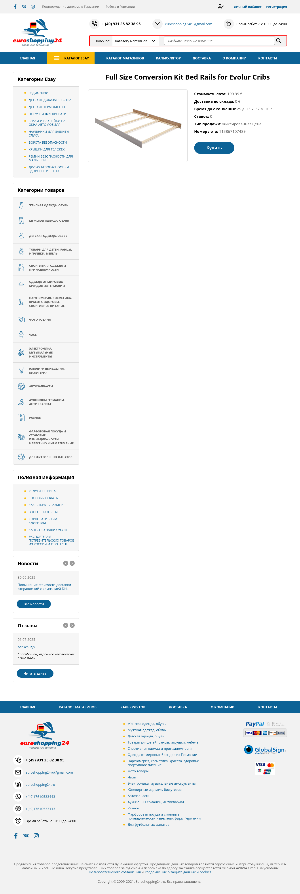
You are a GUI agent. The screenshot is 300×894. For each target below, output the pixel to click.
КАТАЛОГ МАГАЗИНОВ (125, 58)
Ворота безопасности (48, 142)
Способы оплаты (44, 498)
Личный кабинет (248, 7)
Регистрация (276, 7)
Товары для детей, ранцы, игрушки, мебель (163, 742)
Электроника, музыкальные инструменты (162, 783)
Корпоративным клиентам (43, 521)
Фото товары (138, 771)
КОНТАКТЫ (267, 58)
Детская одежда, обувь (146, 736)
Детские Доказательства (50, 100)
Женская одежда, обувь (147, 723)
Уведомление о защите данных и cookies (178, 872)
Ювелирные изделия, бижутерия (155, 789)
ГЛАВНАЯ (27, 58)
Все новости (34, 604)
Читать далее (35, 673)
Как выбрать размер (46, 505)
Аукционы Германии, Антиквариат (156, 802)
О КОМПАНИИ (234, 58)
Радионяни (38, 93)
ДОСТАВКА (202, 58)
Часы (132, 777)
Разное (133, 808)
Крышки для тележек (47, 149)
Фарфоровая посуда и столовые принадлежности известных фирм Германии (164, 816)
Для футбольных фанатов (148, 824)
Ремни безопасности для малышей (51, 158)
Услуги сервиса (42, 491)
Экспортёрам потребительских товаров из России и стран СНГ (51, 540)
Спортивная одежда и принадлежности (160, 748)
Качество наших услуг (48, 530)
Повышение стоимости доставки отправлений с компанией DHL (44, 586)
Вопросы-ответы (43, 512)
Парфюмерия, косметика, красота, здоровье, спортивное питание (164, 763)
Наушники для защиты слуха (49, 133)
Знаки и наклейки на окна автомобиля (47, 123)
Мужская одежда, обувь (147, 730)
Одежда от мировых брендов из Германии (162, 754)
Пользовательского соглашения (115, 872)
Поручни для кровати (47, 114)
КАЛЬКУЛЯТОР (168, 58)
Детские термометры (47, 107)
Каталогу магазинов (131, 41)
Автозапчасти (139, 795)
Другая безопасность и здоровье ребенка (49, 169)
